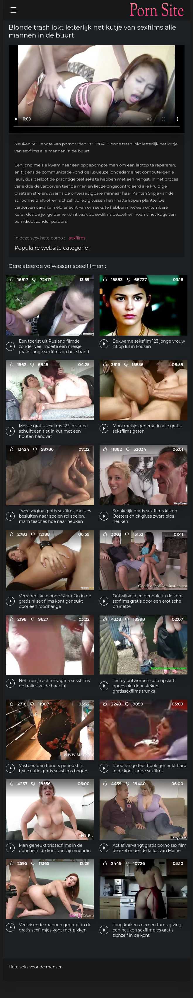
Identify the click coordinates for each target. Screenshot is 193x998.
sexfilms (77, 238)
